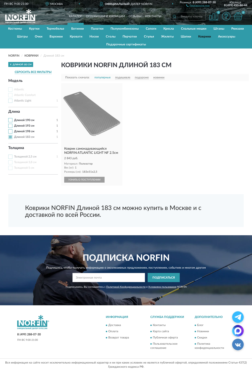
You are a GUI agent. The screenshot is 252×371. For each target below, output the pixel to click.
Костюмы (15, 28)
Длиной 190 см (24, 120)
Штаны (218, 28)
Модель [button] (15, 81)
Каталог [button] (75, 16)
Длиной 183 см (24, 137)
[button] (198, 5)
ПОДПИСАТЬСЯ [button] (163, 277)
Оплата (113, 331)
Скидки (202, 337)
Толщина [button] (16, 148)
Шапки (186, 36)
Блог (200, 325)
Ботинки (77, 28)
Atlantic (19, 89)
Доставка (114, 325)
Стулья (149, 36)
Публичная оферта (165, 337)
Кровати (76, 36)
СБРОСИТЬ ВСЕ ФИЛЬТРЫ (33, 72)
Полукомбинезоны (125, 28)
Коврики (204, 36)
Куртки (34, 28)
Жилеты (167, 36)
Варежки (56, 36)
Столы (111, 36)
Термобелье (55, 28)
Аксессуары (226, 36)
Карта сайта (161, 331)
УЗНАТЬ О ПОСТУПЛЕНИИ (84, 179)
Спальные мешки (193, 28)
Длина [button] (14, 112)
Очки (38, 36)
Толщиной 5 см (24, 167)
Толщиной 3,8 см (25, 162)
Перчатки (130, 36)
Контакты (153, 16)
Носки (94, 36)
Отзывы (135, 16)
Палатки (97, 28)
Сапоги (151, 28)
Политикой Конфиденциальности (126, 287)
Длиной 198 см (24, 131)
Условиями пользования (162, 287)
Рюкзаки (237, 28)
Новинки (203, 331)
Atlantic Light (22, 100)
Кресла (168, 28)
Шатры (22, 36)
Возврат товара (118, 337)
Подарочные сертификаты (126, 44)
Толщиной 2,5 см (25, 156)
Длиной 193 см (24, 125)
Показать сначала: (77, 77)
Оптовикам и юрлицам (105, 16)
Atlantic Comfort (25, 95)
